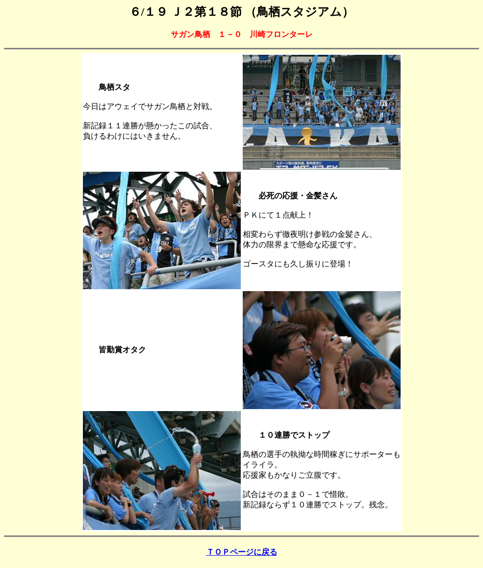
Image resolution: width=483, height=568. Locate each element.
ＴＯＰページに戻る (241, 552)
